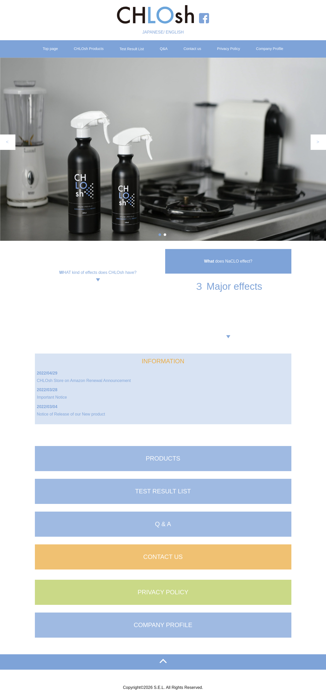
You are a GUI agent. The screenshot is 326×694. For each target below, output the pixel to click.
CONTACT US (163, 570)
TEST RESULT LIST (163, 505)
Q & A (163, 538)
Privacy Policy (228, 49)
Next (318, 142)
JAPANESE (152, 32)
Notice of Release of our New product (71, 414)
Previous (7, 142)
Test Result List (132, 49)
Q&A (163, 49)
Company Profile (269, 49)
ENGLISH (175, 32)
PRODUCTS (163, 472)
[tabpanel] (163, 149)
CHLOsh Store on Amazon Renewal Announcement (84, 380)
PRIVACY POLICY (163, 606)
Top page (50, 49)
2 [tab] (165, 234)
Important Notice (52, 397)
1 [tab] (160, 234)
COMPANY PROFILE (163, 639)
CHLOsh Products (89, 49)
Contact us (192, 49)
